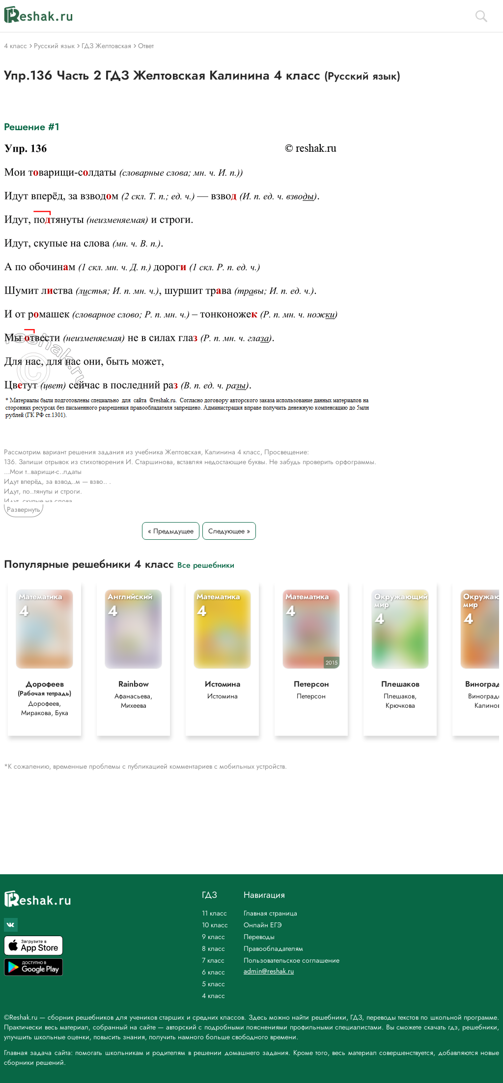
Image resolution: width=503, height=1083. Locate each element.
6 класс (213, 972)
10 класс (215, 925)
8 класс (213, 948)
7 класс (213, 960)
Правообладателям (273, 948)
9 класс (213, 937)
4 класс (213, 995)
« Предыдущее (171, 531)
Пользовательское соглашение (291, 960)
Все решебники (205, 564)
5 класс (213, 984)
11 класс (214, 913)
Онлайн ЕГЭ (263, 925)
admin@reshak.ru (269, 971)
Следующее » (229, 531)
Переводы (259, 937)
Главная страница (270, 913)
